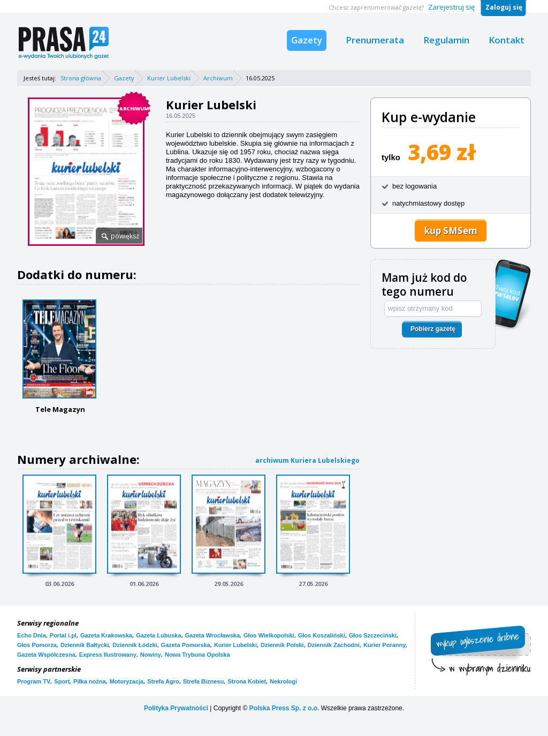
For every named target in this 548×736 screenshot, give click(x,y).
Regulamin (446, 40)
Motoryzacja (127, 681)
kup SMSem (450, 230)
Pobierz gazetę (432, 329)
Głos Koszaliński (321, 635)
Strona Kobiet (246, 681)
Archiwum (218, 78)
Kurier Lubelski (169, 78)
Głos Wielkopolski (268, 635)
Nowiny (150, 654)
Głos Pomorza (37, 645)
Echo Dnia (31, 635)
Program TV (33, 681)
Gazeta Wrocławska (212, 635)
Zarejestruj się (451, 7)
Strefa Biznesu (203, 681)
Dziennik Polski (282, 645)
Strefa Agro (163, 681)
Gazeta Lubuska (158, 635)
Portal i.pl (63, 635)
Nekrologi (283, 681)
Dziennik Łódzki (134, 645)
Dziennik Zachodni (334, 645)
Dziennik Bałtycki (84, 645)
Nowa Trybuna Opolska (197, 654)
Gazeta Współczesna (46, 654)
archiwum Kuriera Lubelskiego (307, 460)
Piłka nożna (89, 681)
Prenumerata (375, 40)
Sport (62, 681)
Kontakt (506, 40)
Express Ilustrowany (107, 654)
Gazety (306, 40)
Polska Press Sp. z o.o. (284, 708)
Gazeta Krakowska (106, 635)
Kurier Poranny (384, 645)
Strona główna (80, 78)
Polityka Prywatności (176, 708)
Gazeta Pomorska (185, 645)
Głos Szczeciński (373, 635)
